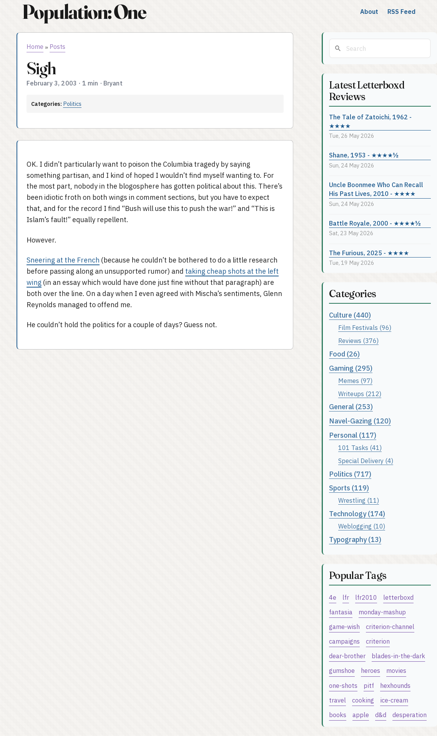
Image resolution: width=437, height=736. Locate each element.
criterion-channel (390, 626)
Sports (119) (349, 487)
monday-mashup (382, 612)
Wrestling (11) (358, 500)
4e (332, 597)
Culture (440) (350, 315)
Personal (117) (352, 435)
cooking (363, 700)
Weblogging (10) (361, 526)
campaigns (344, 641)
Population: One (84, 11)
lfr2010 (366, 597)
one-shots (343, 685)
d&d (380, 715)
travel (337, 700)
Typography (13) (355, 539)
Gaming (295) (350, 368)
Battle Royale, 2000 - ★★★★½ (375, 223)
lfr (345, 597)
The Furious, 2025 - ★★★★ (369, 253)
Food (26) (344, 354)
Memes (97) (355, 380)
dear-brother (347, 656)
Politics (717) (350, 474)
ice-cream (394, 700)
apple (360, 715)
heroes (370, 670)
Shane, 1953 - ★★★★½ (364, 155)
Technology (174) (357, 513)
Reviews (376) (358, 340)
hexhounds (395, 685)
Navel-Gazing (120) (360, 421)
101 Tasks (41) (360, 447)
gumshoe (342, 670)
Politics (72, 103)
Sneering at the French (63, 260)
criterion (378, 641)
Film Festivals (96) (364, 327)
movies (396, 670)
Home (35, 46)
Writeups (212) (359, 394)
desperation (409, 715)
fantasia (340, 612)
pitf (369, 685)
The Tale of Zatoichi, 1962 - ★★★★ (370, 121)
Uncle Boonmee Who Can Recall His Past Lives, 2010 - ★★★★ (376, 189)
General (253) (351, 406)
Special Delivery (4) (365, 461)
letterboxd (398, 597)
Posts (57, 46)
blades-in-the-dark (398, 656)
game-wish (344, 626)
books (337, 715)
